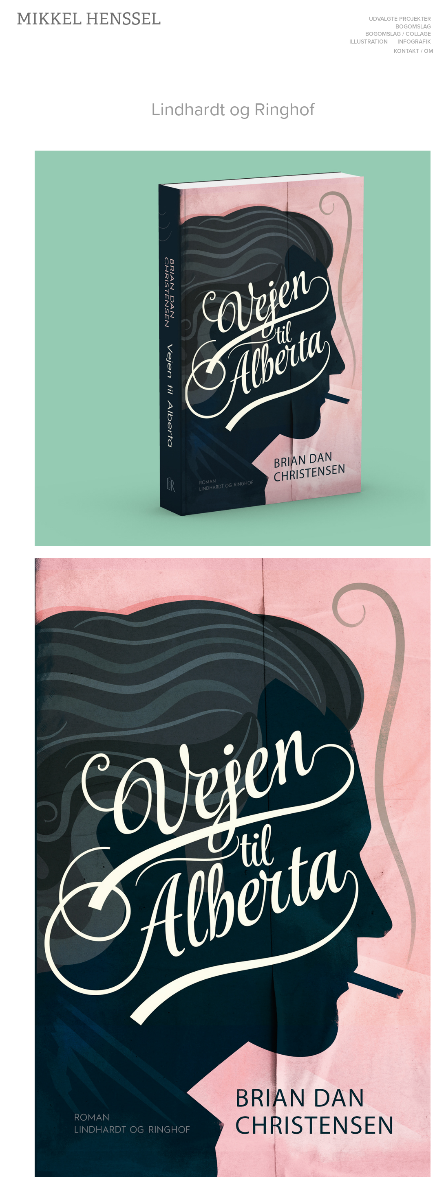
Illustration (368, 41)
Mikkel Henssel (88, 19)
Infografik (414, 41)
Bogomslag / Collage (398, 34)
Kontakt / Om (413, 51)
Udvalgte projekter (400, 19)
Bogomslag (413, 26)
